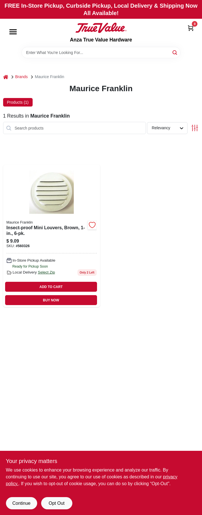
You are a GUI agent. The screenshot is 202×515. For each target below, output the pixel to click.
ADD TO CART (51, 287)
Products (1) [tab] (18, 102)
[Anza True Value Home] (101, 28)
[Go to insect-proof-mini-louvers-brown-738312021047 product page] (51, 236)
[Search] (175, 52)
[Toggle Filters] (195, 128)
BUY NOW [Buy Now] (51, 300)
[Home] (5, 77)
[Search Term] (101, 52)
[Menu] (13, 32)
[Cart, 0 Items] (190, 28)
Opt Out (56, 503)
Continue (21, 503)
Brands (21, 76)
